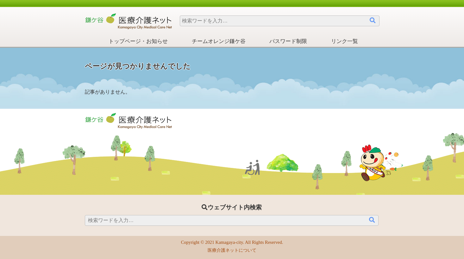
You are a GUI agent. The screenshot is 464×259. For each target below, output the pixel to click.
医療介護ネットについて (232, 250)
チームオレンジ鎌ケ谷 (219, 41)
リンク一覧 (344, 41)
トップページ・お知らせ (138, 41)
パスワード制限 (288, 41)
